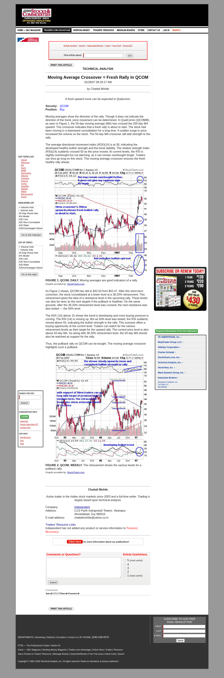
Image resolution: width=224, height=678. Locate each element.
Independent (82, 507)
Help (22, 443)
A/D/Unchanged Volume (31, 228)
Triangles (25, 178)
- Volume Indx (31, 210)
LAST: (159, 634)
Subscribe (24, 421)
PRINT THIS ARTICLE (61, 65)
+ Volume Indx (31, 207)
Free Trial (116, 45)
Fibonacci (25, 162)
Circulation (61, 641)
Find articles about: (73, 55)
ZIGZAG (24, 188)
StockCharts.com (76, 284)
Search (82, 45)
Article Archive (70, 45)
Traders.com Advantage (79, 653)
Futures (24, 181)
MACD (24, 160)
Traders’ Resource (114, 653)
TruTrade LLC (163, 384)
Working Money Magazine (55, 653)
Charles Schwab (166, 352)
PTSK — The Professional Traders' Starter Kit (39, 649)
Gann (23, 167)
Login (107, 45)
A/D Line (31, 219)
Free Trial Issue (96, 657)
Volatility (25, 186)
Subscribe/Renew (95, 45)
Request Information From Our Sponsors (176, 331)
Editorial (50, 641)
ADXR (23, 170)
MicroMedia (162, 387)
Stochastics (26, 173)
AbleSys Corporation (168, 347)
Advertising (40, 641)
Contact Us (73, 641)
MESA (23, 191)
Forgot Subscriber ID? (29, 424)
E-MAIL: (158, 639)
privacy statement (110, 665)
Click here (75, 541)
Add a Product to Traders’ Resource (34, 657)
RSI (22, 165)
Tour (22, 440)
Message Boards (61, 657)
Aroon (24, 196)
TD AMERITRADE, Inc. (169, 337)
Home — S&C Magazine (29, 653)
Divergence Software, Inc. (168, 382)
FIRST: (158, 630)
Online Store (98, 653)
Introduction (25, 437)
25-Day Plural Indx (31, 213)
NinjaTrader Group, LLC (169, 342)
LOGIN (24, 417)
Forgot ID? (127, 45)
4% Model (31, 216)
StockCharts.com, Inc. (169, 357)
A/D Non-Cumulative (31, 222)
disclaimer (94, 665)
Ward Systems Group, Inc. (171, 372)
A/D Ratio (31, 225)
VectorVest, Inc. (165, 367)
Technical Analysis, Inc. (169, 362)
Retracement (27, 194)
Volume (24, 175)
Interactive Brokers (167, 378)
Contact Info (25, 427)
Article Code (110, 657)
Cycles (24, 183)
